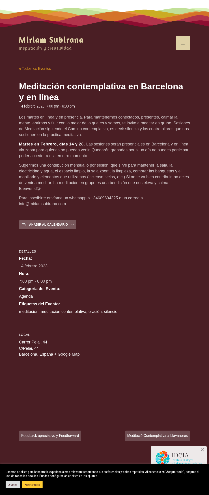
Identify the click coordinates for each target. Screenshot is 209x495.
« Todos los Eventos (35, 68)
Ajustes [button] (12, 484)
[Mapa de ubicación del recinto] (42, 391)
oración (95, 311)
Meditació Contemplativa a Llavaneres (157, 436)
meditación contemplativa (63, 311)
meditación (29, 311)
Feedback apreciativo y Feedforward (50, 436)
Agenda (26, 296)
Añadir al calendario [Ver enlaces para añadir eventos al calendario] (48, 224)
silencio (110, 311)
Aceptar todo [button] (32, 484)
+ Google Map (67, 354)
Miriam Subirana (51, 39)
